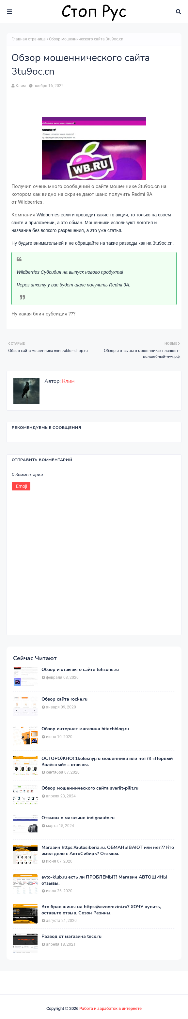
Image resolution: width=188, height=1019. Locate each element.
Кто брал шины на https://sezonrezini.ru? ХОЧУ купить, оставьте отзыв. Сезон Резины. (101, 910)
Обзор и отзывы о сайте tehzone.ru (80, 670)
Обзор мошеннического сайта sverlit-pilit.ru (89, 788)
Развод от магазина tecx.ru (71, 936)
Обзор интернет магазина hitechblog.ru (85, 729)
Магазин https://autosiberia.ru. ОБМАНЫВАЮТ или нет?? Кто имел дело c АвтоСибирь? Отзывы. (107, 850)
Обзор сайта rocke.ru (64, 699)
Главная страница (28, 39)
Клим (21, 85)
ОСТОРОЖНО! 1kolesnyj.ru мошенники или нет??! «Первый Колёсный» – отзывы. (107, 761)
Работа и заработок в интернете (110, 1008)
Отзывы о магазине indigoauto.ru (78, 818)
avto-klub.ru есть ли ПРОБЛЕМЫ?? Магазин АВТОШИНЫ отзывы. (104, 880)
